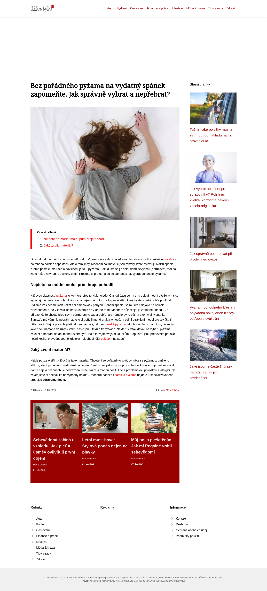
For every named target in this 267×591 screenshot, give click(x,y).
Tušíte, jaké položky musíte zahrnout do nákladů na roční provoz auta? (212, 135)
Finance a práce (157, 8)
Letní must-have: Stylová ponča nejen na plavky (105, 446)
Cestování (137, 8)
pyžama (61, 295)
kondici (169, 259)
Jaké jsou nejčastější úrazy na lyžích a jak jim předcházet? (211, 372)
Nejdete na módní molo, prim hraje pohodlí (74, 239)
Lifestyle (177, 8)
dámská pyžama (125, 375)
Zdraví (230, 8)
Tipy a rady (215, 8)
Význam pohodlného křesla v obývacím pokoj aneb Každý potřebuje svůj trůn (212, 313)
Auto (110, 8)
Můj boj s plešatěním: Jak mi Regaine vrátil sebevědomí (152, 446)
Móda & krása (195, 8)
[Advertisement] (133, 42)
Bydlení (122, 8)
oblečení (106, 338)
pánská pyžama (115, 324)
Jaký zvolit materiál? (58, 245)
